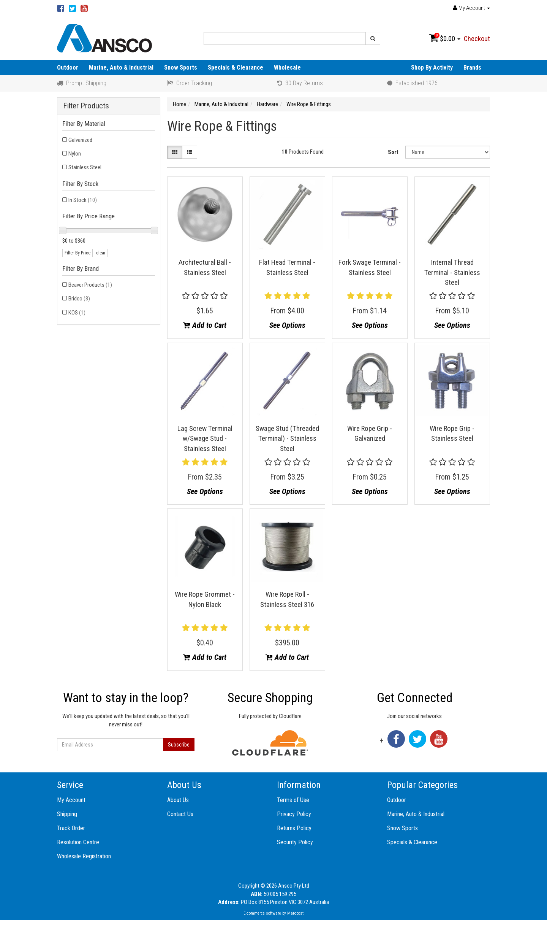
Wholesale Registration (84, 856)
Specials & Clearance (235, 67)
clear (101, 253)
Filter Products (86, 106)
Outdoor (67, 67)
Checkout (477, 39)
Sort (393, 152)
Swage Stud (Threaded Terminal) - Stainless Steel (287, 438)
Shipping (67, 814)
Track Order (71, 828)
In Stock (82, 200)
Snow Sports (180, 67)
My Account (71, 800)
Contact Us (180, 814)
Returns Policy (294, 828)
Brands (472, 67)
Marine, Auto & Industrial (121, 67)
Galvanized (80, 140)
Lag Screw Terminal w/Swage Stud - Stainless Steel (204, 438)
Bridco (79, 298)
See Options (287, 325)
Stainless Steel (84, 167)
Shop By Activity (432, 67)
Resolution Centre (78, 842)
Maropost (295, 913)
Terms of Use (293, 800)
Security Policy (295, 842)
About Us (178, 800)
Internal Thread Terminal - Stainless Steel (452, 272)
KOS (76, 312)
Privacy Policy (294, 814)
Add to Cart (204, 325)
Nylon (74, 153)
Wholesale (287, 67)
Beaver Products (90, 284)
